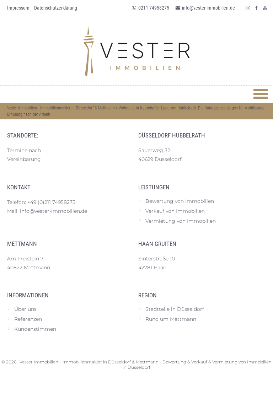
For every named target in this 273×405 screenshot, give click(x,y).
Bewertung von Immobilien (179, 201)
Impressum (18, 8)
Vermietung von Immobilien (180, 221)
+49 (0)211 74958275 (51, 202)
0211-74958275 (150, 8)
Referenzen (28, 319)
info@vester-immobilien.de (205, 8)
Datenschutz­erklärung (55, 8)
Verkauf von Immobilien (175, 211)
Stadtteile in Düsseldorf (174, 309)
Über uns (25, 309)
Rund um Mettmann (170, 319)
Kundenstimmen (35, 329)
